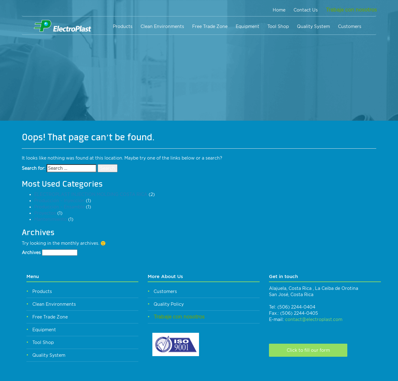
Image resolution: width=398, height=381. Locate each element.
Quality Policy (169, 304)
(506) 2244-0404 (296, 306)
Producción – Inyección (59, 200)
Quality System (313, 26)
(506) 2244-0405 (299, 313)
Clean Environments (162, 26)
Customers (349, 26)
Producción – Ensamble (59, 206)
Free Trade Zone (210, 26)
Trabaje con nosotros (351, 10)
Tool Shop (278, 26)
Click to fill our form (308, 350)
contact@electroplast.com (313, 319)
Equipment (247, 26)
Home (279, 9)
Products (122, 26)
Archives (31, 252)
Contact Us (306, 9)
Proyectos (45, 213)
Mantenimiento (50, 219)
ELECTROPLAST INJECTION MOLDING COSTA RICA (90, 194)
